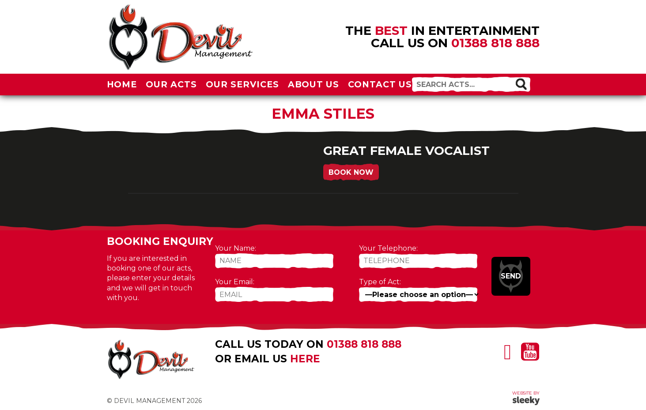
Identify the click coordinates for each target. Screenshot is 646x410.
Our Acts (171, 84)
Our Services (242, 84)
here (305, 359)
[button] (521, 84)
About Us (314, 84)
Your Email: (234, 282)
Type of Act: (380, 282)
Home (122, 84)
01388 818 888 (495, 42)
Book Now (351, 172)
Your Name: (235, 248)
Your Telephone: (388, 248)
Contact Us (380, 84)
